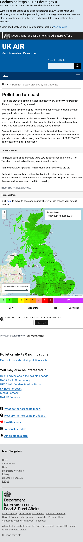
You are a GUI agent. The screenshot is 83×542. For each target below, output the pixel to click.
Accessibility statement (31, 513)
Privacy (52, 517)
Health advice (10, 422)
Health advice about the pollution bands (24, 376)
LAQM (5, 481)
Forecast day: (53, 212)
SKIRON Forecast (10, 388)
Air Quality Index (13, 429)
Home (5, 84)
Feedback (41, 520)
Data (4, 467)
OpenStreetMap (72, 295)
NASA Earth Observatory (15, 380)
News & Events (10, 517)
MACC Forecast (9, 393)
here (9, 201)
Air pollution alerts (14, 435)
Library (5, 474)
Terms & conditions (55, 513)
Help (60, 517)
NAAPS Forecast (10, 397)
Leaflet (64, 295)
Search (41, 322)
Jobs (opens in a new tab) (33, 517)
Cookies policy (9, 513)
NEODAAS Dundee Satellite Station (21, 384)
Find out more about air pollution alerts (23, 360)
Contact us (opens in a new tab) (18, 520)
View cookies (60, 27)
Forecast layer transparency (16, 286)
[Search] (77, 66)
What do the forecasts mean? (20, 409)
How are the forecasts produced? (23, 415)
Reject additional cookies (40, 27)
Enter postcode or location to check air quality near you (33, 317)
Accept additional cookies (13, 27)
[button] (4, 212)
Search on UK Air (56, 60)
